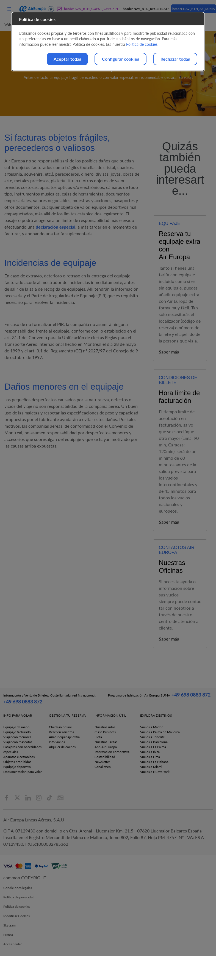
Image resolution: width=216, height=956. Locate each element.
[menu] (9, 9)
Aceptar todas (67, 58)
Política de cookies (141, 44)
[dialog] (108, 42)
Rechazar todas (175, 58)
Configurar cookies (120, 58)
